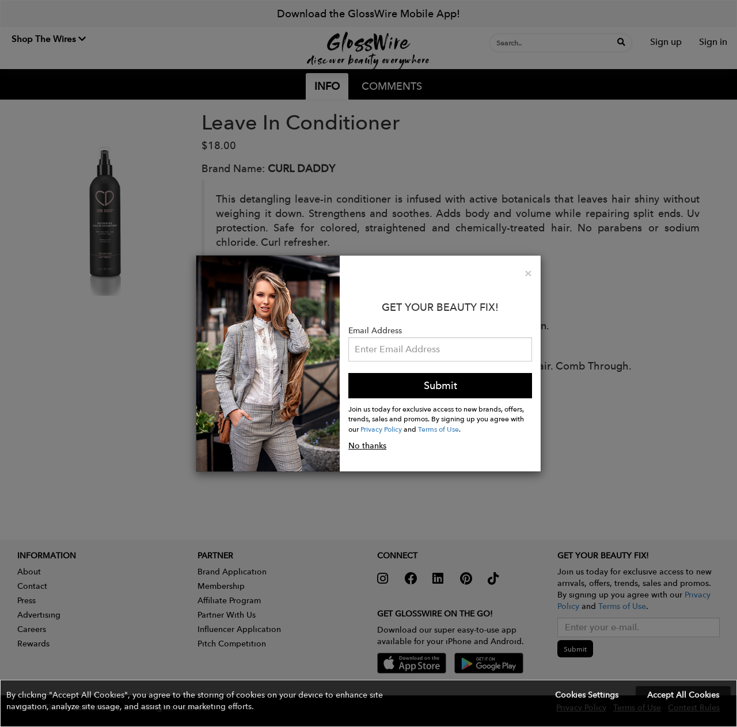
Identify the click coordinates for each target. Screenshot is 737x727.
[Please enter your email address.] (440, 349)
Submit (440, 385)
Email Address (375, 330)
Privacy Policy (381, 428)
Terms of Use (438, 428)
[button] (368, 703)
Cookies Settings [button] (586, 695)
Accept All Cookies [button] (683, 695)
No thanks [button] (367, 445)
